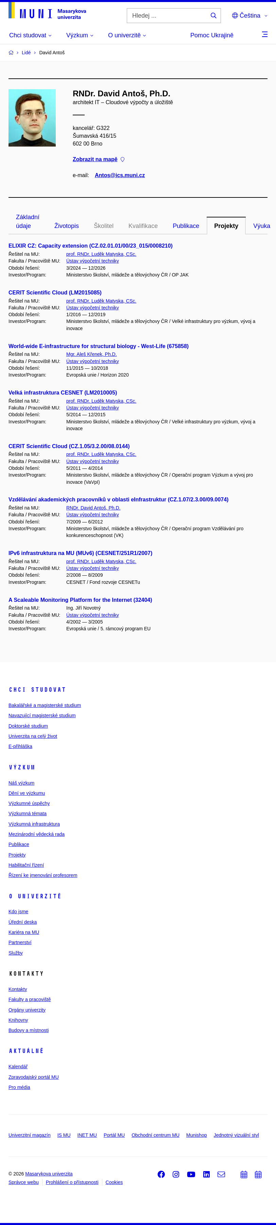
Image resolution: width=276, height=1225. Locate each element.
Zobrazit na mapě (98, 159)
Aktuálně (26, 1051)
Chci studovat (37, 689)
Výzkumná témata (27, 813)
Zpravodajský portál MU (33, 1077)
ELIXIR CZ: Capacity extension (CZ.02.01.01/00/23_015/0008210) (90, 246)
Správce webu (23, 1182)
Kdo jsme (18, 911)
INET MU (87, 1135)
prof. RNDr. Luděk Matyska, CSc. (101, 254)
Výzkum (21, 767)
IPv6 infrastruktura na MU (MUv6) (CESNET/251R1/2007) (80, 553)
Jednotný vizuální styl (236, 1135)
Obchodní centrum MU (155, 1135)
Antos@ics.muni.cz (120, 175)
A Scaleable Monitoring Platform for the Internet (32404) (80, 600)
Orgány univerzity (27, 1010)
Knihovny (18, 1020)
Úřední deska (22, 922)
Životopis (66, 226)
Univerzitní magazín (29, 1135)
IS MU (64, 1135)
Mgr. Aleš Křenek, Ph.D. (91, 354)
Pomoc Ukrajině (212, 35)
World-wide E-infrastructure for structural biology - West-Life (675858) (98, 346)
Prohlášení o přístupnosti (72, 1182)
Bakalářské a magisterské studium (44, 705)
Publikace (186, 226)
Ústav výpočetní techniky (92, 261)
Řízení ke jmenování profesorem (42, 875)
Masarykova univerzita (48, 1173)
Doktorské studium (28, 726)
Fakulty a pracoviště (29, 999)
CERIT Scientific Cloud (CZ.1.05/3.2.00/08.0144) (69, 446)
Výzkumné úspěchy (29, 803)
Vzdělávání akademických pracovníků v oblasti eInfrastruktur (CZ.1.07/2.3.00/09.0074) (118, 499)
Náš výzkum (21, 783)
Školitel (104, 226)
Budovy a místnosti (28, 1030)
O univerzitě (35, 896)
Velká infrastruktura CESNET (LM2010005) (62, 393)
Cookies (114, 1182)
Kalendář (18, 1066)
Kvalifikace (143, 226)
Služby (15, 953)
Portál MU (114, 1135)
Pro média (19, 1087)
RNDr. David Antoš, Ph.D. (93, 508)
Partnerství (20, 942)
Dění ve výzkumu (26, 793)
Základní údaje (27, 221)
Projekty (226, 226)
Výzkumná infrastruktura (34, 824)
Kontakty (17, 989)
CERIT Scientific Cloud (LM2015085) (55, 292)
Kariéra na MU (23, 932)
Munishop (196, 1135)
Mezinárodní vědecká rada (36, 834)
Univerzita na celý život (32, 736)
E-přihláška (20, 746)
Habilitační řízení (26, 865)
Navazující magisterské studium (42, 715)
